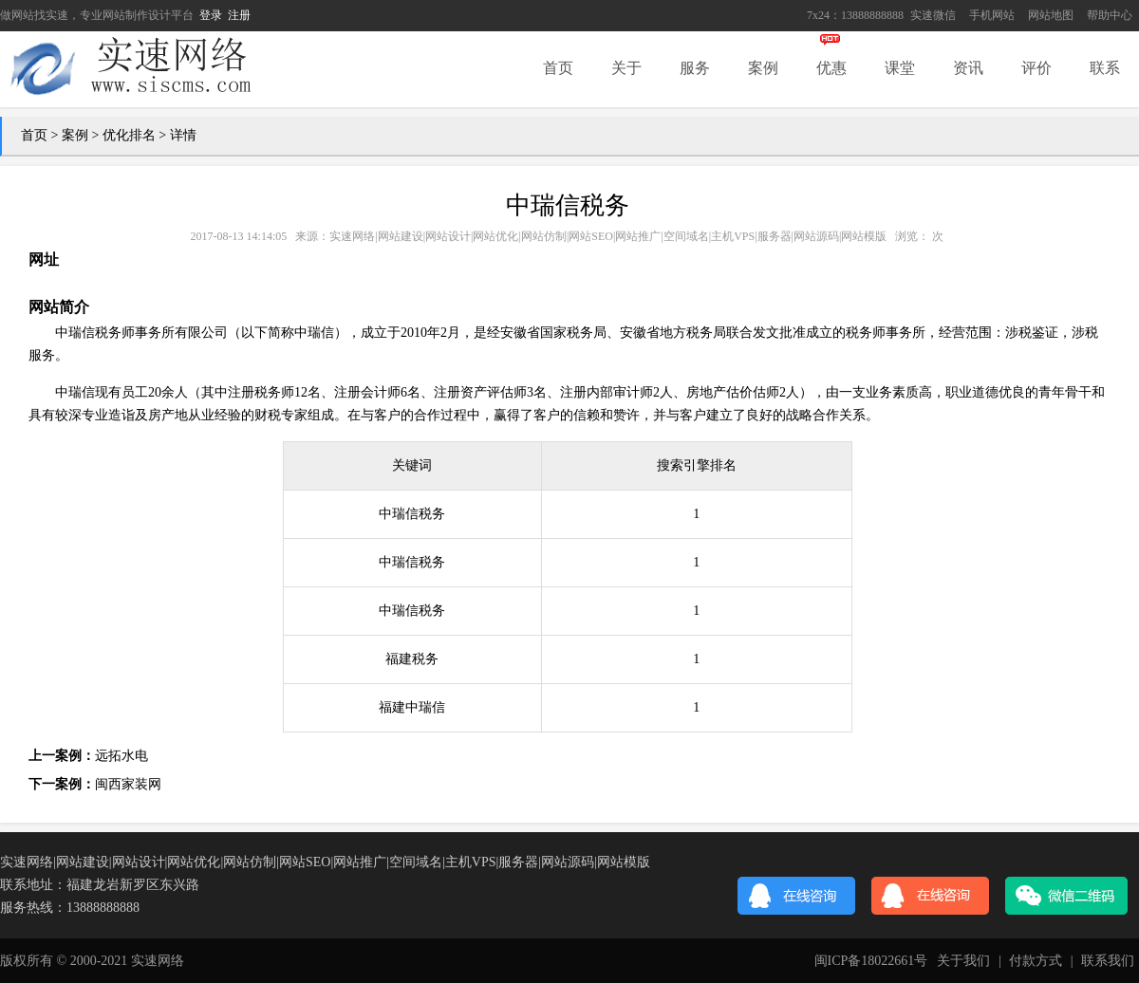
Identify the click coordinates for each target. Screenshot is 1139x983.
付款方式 (1035, 961)
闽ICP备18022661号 (871, 961)
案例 (763, 68)
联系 (1105, 68)
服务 (695, 68)
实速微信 (933, 15)
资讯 (968, 68)
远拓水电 (121, 756)
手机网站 (992, 15)
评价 (1036, 68)
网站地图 (1051, 15)
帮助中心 (1109, 15)
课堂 (900, 68)
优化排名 (129, 135)
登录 (210, 15)
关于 (626, 68)
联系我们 (1107, 961)
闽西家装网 (128, 784)
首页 (558, 68)
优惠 (831, 68)
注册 (239, 15)
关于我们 (963, 961)
